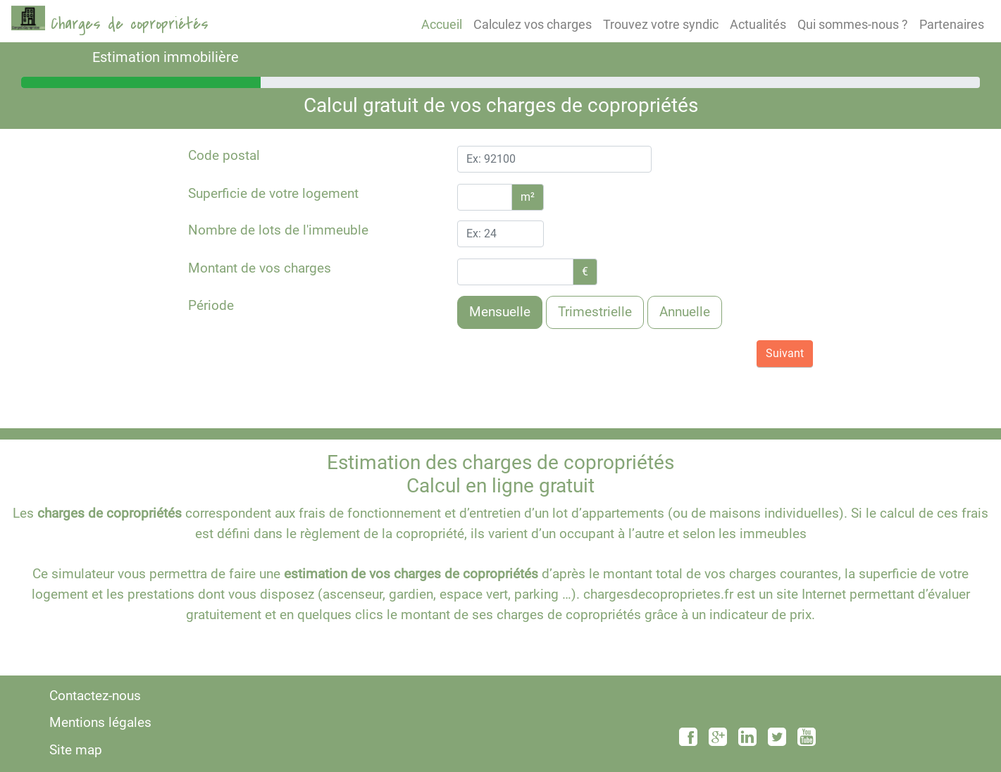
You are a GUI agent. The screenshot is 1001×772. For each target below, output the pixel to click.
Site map (75, 750)
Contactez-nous (95, 695)
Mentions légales (100, 722)
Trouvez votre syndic (661, 24)
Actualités (758, 24)
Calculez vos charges (532, 24)
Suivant (785, 353)
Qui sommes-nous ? (852, 24)
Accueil (441, 24)
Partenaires (951, 24)
